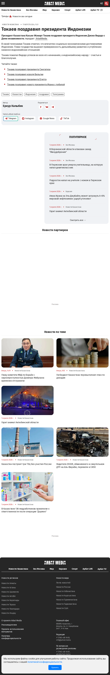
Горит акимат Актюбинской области (68, 211)
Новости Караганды (10, 600)
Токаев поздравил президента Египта (26, 79)
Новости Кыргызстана (66, 595)
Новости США (62, 608)
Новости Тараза (8, 604)
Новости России (63, 587)
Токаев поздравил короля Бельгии (25, 74)
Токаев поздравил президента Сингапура (28, 69)
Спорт (68, 10)
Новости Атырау (8, 613)
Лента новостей (63, 583)
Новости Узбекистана (65, 591)
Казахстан (17, 94)
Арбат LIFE (80, 10)
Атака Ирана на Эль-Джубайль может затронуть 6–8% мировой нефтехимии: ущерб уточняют (77, 197)
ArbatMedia (41, 38)
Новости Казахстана (11, 10)
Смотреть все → (78, 220)
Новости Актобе (8, 596)
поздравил (44, 94)
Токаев (5, 94)
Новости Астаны (8, 587)
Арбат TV (97, 10)
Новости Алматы (8, 583)
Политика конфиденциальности (11, 637)
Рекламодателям (9, 625)
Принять (55, 667)
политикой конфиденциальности (45, 662)
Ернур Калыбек (13, 106)
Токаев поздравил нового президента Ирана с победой (36, 84)
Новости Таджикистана (66, 604)
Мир (45, 10)
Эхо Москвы (32, 10)
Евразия (56, 10)
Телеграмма (58, 94)
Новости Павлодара (10, 609)
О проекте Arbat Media (11, 620)
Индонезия (30, 94)
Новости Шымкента (10, 592)
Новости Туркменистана (66, 600)
